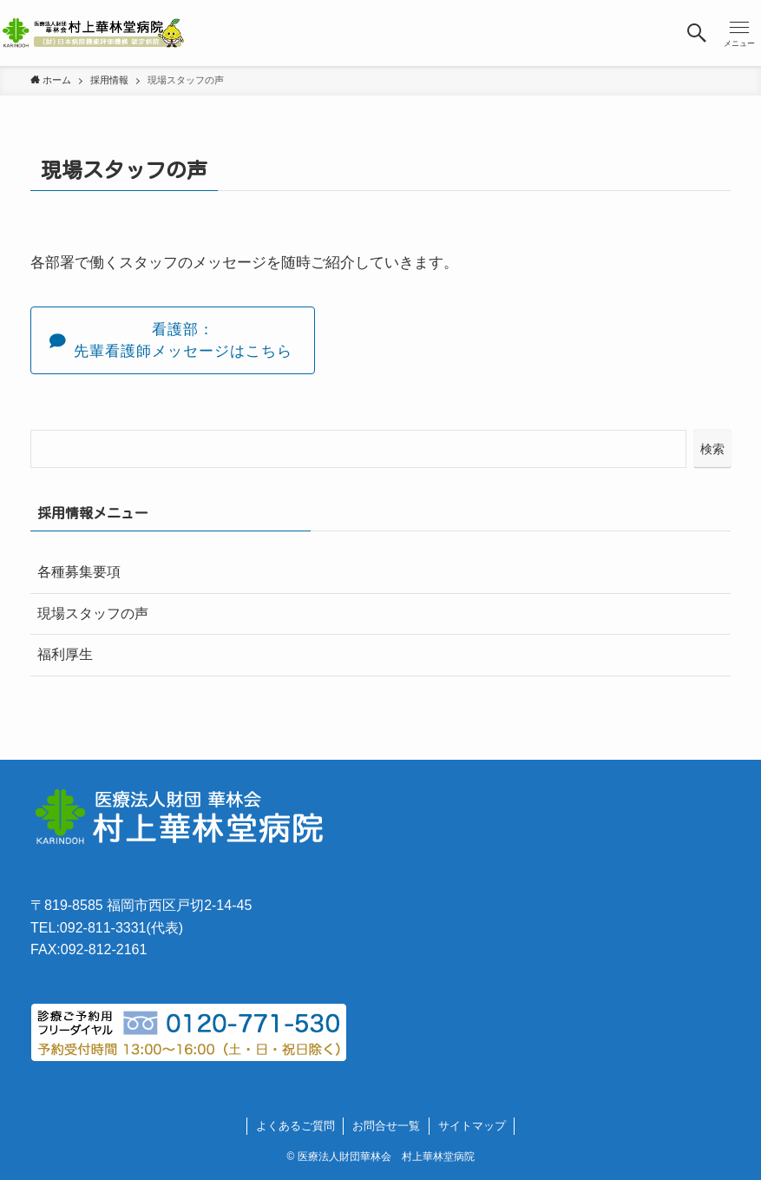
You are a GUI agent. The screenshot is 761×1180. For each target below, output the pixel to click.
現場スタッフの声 (92, 613)
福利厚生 (65, 654)
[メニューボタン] (739, 33)
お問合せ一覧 (386, 1125)
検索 (712, 449)
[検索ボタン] (696, 33)
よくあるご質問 (295, 1125)
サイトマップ (472, 1125)
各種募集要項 (79, 571)
